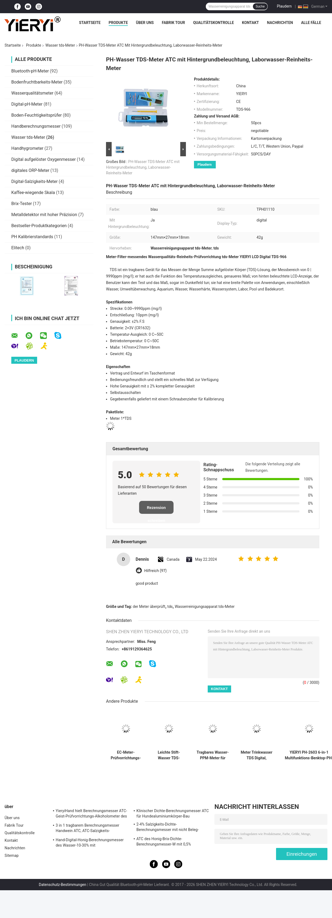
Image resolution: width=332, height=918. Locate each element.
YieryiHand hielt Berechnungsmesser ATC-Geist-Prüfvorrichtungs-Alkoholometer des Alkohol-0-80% (91, 814)
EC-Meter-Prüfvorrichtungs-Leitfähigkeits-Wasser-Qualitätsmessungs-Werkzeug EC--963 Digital (126, 755)
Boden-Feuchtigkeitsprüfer (36, 115)
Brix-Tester (21, 203)
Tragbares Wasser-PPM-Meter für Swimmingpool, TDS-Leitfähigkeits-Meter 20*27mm (213, 755)
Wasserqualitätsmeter (32, 93)
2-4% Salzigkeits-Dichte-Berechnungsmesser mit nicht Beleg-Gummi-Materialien (167, 827)
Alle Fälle (311, 22)
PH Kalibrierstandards (32, 236)
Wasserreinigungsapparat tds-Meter (204, 606)
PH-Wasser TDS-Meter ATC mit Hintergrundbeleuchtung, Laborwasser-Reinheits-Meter (143, 167)
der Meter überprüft (149, 606)
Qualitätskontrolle (213, 22)
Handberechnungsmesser (36, 126)
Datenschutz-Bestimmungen (62, 884)
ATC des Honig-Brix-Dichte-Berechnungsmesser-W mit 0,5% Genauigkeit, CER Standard (163, 842)
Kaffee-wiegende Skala (33, 192)
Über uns (145, 22)
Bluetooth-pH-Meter (30, 71)
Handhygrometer (27, 148)
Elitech (17, 247)
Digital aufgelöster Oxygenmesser (43, 159)
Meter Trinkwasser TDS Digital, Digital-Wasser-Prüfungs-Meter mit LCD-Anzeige (257, 755)
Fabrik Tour (173, 22)
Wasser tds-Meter (60, 45)
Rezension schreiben (156, 509)
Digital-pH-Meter (27, 104)
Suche (260, 6)
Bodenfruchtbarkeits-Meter (37, 82)
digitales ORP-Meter (30, 170)
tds (170, 606)
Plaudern (284, 6)
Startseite (90, 22)
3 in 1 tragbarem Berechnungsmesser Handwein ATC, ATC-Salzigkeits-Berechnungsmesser (87, 828)
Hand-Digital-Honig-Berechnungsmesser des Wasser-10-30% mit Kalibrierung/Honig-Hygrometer (90, 843)
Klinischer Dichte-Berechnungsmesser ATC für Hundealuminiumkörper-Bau (172, 813)
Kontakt (250, 22)
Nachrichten (280, 22)
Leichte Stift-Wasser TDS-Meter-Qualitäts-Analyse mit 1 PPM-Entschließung (169, 755)
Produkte (118, 22)
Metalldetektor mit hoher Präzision (44, 214)
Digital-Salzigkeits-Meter (34, 181)
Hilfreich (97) (155, 571)
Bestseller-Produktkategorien (39, 225)
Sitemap (12, 855)
